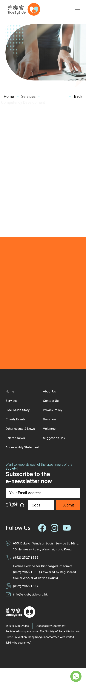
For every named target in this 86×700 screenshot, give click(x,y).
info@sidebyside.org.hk (30, 594)
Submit (68, 505)
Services (27, 96)
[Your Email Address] (43, 493)
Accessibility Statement (50, 626)
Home (8, 96)
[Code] (41, 505)
